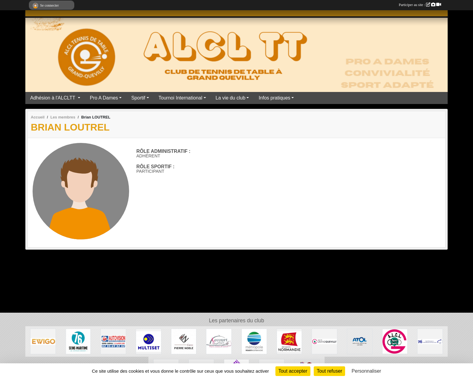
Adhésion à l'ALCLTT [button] (53, 97)
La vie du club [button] (231, 97)
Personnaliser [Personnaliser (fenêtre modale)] (366, 371)
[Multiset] (148, 341)
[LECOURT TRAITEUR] (219, 341)
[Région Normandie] (289, 341)
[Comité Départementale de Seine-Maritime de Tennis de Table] (430, 341)
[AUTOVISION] (113, 341)
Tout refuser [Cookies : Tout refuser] (329, 371)
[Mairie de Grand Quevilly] (324, 341)
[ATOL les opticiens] (360, 341)
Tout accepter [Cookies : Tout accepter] (292, 371)
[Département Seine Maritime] (78, 341)
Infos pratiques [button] (274, 97)
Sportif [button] (138, 97)
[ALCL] (395, 341)
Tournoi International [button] (180, 97)
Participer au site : (420, 5)
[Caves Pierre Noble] (184, 341)
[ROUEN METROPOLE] (254, 341)
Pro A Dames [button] (104, 97)
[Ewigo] (43, 341)
